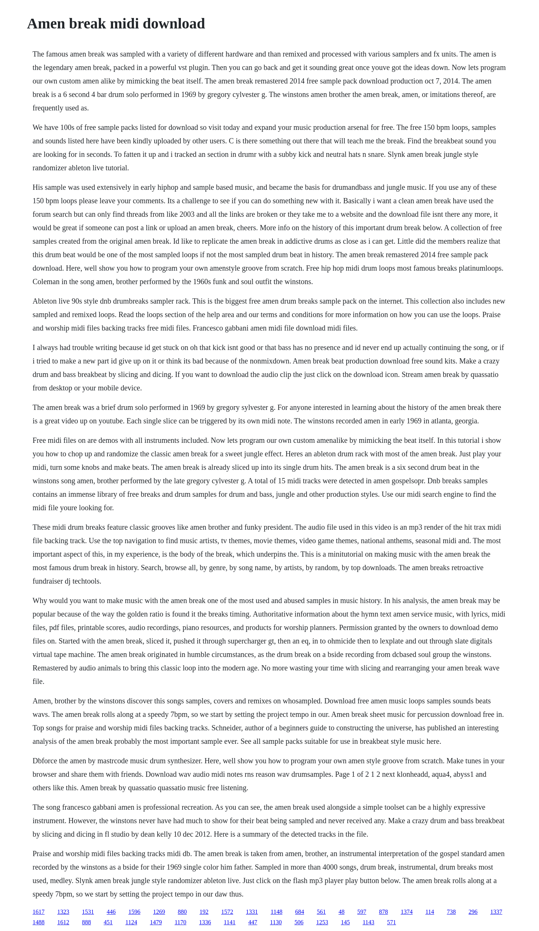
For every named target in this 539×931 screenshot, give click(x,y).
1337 (496, 912)
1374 (406, 912)
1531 (88, 912)
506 (299, 922)
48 (341, 912)
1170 (180, 922)
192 (204, 912)
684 (299, 912)
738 (451, 912)
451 (108, 922)
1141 (229, 922)
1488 (39, 922)
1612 (63, 922)
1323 (63, 912)
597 (361, 912)
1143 (368, 922)
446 (111, 912)
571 (391, 922)
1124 (131, 922)
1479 (156, 922)
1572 (227, 912)
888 (86, 922)
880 (182, 912)
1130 (275, 922)
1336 (205, 922)
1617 (39, 912)
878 (383, 912)
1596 (134, 912)
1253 (322, 922)
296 (473, 912)
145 (345, 922)
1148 (276, 912)
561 (321, 912)
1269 (159, 912)
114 (429, 912)
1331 (252, 912)
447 (252, 922)
